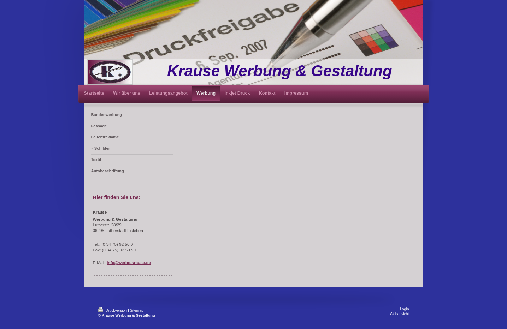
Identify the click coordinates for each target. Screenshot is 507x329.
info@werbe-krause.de (129, 262)
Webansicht (399, 314)
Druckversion (113, 310)
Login (404, 309)
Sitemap (136, 310)
